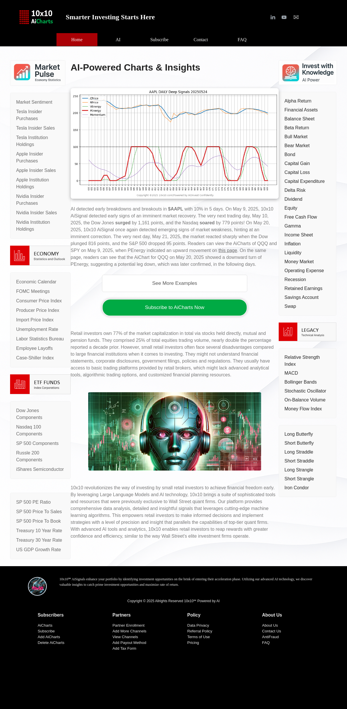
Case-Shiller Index (35, 357)
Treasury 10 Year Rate (39, 530)
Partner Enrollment (128, 625)
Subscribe (46, 631)
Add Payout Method (129, 642)
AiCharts (45, 625)
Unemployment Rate (37, 329)
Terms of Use (198, 637)
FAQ (266, 642)
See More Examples (174, 283)
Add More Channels (129, 631)
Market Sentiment (34, 102)
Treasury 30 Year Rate (39, 540)
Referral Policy (199, 631)
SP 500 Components (37, 443)
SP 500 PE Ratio (33, 502)
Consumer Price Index (39, 300)
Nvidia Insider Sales (36, 212)
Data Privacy (198, 625)
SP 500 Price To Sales (39, 511)
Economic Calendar (36, 281)
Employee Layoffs (34, 348)
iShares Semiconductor (40, 469)
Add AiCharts (49, 637)
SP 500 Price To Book (38, 521)
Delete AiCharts (51, 642)
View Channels (125, 637)
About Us (270, 625)
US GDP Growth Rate (38, 549)
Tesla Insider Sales (35, 128)
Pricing (193, 642)
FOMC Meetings (33, 291)
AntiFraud (270, 637)
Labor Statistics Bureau (40, 338)
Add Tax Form (124, 648)
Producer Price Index (37, 310)
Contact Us (271, 631)
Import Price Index (35, 319)
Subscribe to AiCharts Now (174, 307)
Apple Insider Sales (36, 170)
